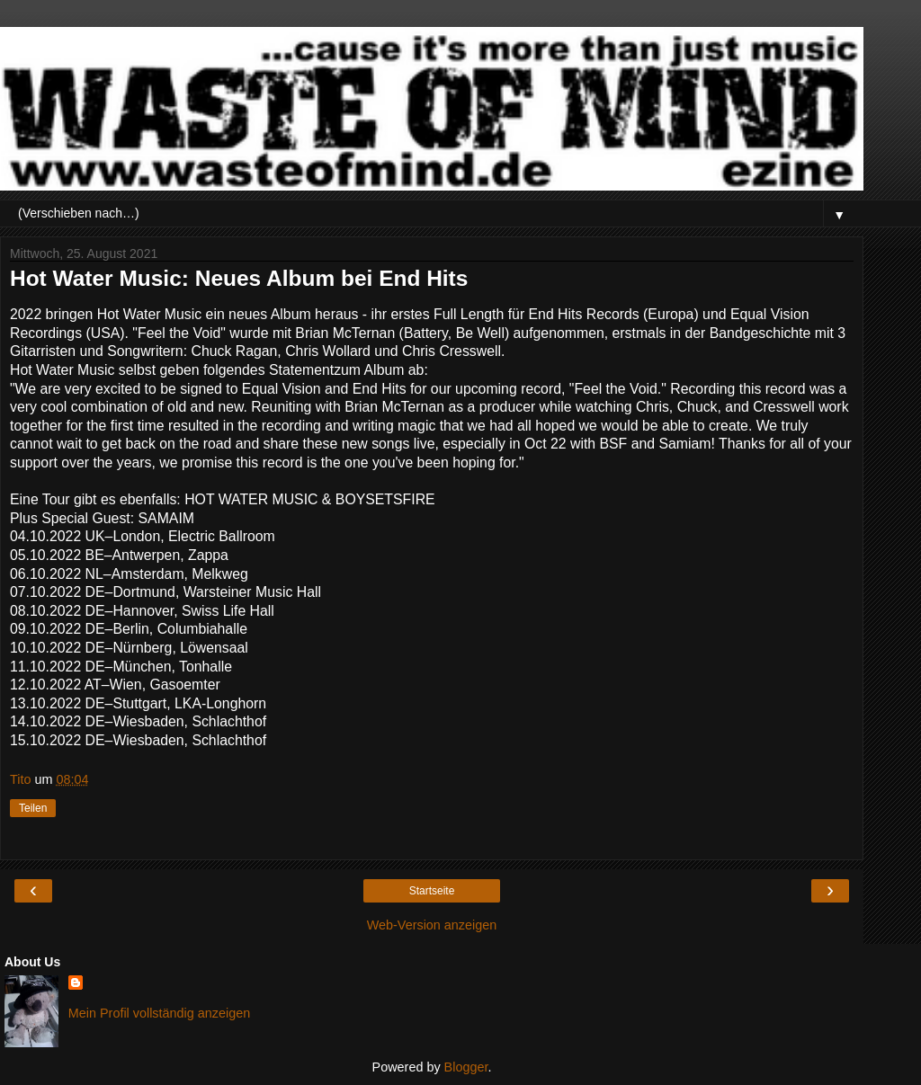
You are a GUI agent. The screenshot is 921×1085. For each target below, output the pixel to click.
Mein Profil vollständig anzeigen (159, 1013)
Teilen (33, 808)
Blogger (466, 1067)
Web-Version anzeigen (432, 925)
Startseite (432, 891)
